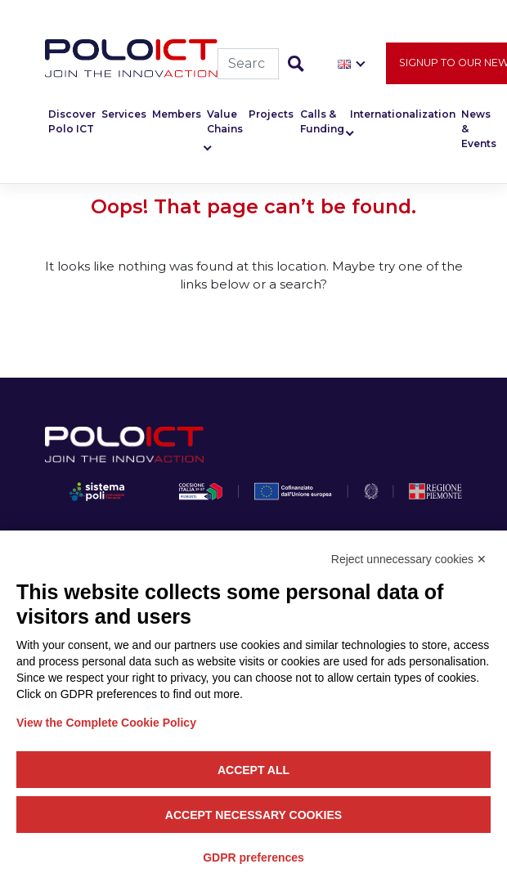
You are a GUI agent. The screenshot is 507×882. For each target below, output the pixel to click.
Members (176, 114)
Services (123, 114)
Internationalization (402, 114)
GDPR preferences (253, 857)
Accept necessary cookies (253, 815)
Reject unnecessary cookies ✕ (409, 559)
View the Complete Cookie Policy (106, 722)
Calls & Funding (322, 121)
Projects (271, 114)
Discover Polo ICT (72, 121)
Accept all (253, 770)
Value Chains (225, 121)
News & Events (478, 129)
